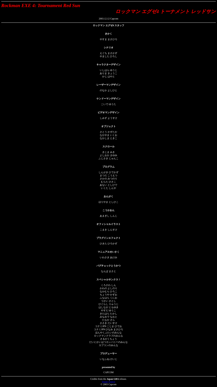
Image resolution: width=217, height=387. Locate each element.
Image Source (108, 381)
